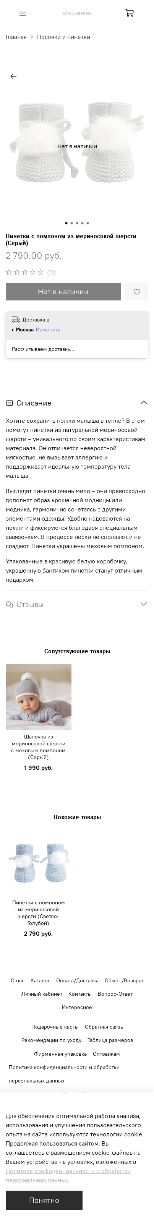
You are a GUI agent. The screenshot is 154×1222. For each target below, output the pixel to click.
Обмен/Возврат (124, 980)
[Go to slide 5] (88, 223)
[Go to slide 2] (72, 223)
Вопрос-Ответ (115, 993)
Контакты (80, 993)
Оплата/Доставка (77, 980)
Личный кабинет (41, 993)
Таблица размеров (110, 1040)
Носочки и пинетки (63, 37)
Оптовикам (106, 1053)
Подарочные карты (55, 1026)
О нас (17, 980)
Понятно (44, 1200)
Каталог (40, 980)
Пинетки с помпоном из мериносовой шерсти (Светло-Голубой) (38, 912)
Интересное (77, 1007)
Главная (16, 37)
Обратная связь (104, 1026)
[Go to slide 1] (66, 223)
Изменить (48, 329)
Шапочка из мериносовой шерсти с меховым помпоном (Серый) (38, 746)
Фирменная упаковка (60, 1053)
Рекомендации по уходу (51, 1040)
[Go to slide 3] (77, 223)
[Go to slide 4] (82, 223)
